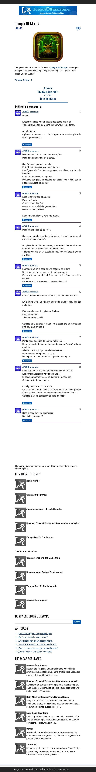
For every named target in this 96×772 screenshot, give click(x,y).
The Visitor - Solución (26, 551)
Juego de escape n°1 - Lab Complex (44, 509)
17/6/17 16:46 (34, 337)
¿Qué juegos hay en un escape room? (35, 641)
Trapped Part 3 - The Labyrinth (41, 586)
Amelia (25, 111)
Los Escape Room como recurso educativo (37, 644)
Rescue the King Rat (36, 600)
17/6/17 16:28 (34, 265)
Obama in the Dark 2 (36, 495)
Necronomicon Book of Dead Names (44, 572)
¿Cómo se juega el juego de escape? (34, 633)
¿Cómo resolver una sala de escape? (34, 652)
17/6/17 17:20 (34, 367)
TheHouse (31, 744)
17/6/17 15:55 (34, 193)
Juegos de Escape (58, 67)
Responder (27, 145)
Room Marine (33, 481)
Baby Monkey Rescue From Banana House (47, 697)
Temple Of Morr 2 (27, 23)
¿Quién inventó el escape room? (32, 637)
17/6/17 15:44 (34, 112)
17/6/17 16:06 (34, 226)
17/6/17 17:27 (34, 409)
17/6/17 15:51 (34, 151)
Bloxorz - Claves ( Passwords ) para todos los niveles (52, 523)
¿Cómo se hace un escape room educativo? (37, 648)
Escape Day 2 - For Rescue (39, 537)
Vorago (29, 729)
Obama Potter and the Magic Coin (43, 558)
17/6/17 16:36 (34, 292)
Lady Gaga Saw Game (37, 713)
